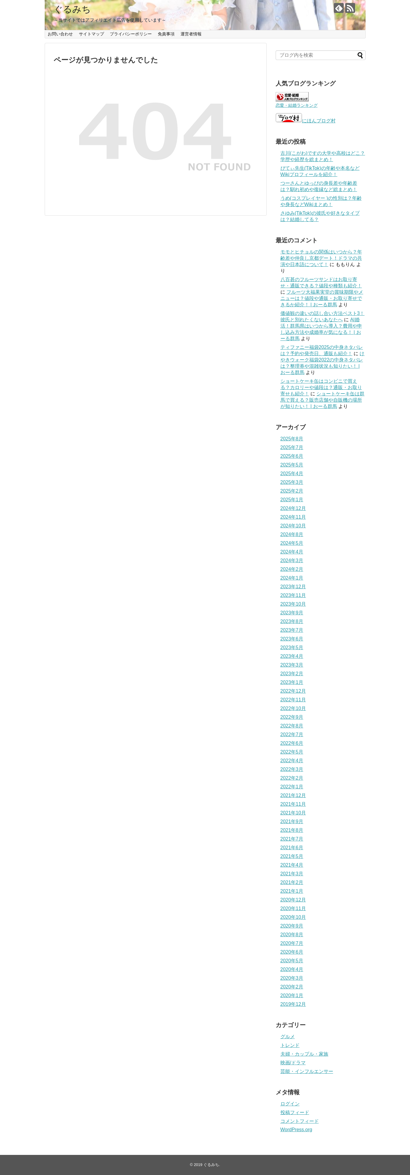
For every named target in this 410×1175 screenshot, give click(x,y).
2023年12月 (293, 586)
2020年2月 (292, 986)
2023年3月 (292, 664)
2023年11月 (293, 595)
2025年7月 (292, 447)
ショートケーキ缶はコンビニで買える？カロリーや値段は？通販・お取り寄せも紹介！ (321, 387)
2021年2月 (292, 882)
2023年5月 (292, 647)
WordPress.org (296, 1129)
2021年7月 (292, 838)
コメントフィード (299, 1121)
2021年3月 (292, 873)
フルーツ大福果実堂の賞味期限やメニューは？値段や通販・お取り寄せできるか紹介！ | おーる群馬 (321, 298)
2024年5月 (292, 543)
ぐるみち (72, 9)
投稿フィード (294, 1112)
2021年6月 (292, 847)
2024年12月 (293, 508)
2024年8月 (292, 534)
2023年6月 (292, 638)
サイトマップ (91, 33)
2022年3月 (292, 769)
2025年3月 (292, 482)
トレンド (290, 1045)
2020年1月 (292, 995)
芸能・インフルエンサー (306, 1071)
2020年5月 (292, 960)
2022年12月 (293, 691)
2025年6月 (292, 456)
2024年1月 (292, 577)
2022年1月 (292, 786)
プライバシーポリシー (131, 33)
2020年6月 (292, 952)
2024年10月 (293, 525)
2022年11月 (293, 699)
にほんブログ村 (306, 120)
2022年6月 (292, 743)
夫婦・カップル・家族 (304, 1054)
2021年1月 (292, 891)
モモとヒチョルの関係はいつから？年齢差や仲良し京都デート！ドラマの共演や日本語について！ (321, 258)
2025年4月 (292, 473)
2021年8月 (292, 830)
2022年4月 (292, 760)
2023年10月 (293, 604)
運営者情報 (191, 33)
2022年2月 (292, 778)
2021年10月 (293, 812)
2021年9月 (292, 821)
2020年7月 (292, 943)
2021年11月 (293, 804)
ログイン (290, 1103)
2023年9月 (292, 612)
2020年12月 (293, 899)
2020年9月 (292, 925)
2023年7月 (292, 630)
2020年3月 (292, 978)
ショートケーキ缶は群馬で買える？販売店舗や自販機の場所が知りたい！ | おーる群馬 (322, 400)
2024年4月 (292, 551)
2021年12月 (293, 795)
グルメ (287, 1036)
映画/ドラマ (293, 1062)
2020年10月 (293, 917)
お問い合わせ (60, 33)
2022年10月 (293, 708)
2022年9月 (292, 717)
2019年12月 (293, 1004)
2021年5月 (292, 856)
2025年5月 (292, 464)
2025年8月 (292, 438)
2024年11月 (293, 517)
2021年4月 (292, 865)
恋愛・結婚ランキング (297, 105)
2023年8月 (292, 621)
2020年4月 (292, 969)
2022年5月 (292, 751)
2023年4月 (292, 656)
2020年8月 (292, 934)
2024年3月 (292, 560)
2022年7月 (292, 734)
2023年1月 (292, 682)
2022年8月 (292, 725)
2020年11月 (293, 908)
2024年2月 (292, 569)
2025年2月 (292, 490)
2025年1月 (292, 499)
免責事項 (166, 33)
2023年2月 (292, 673)
